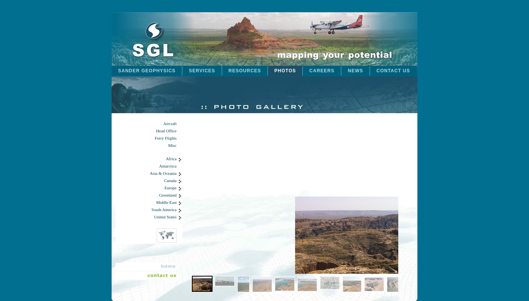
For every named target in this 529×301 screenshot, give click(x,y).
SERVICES (202, 70)
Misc (172, 145)
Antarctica (168, 166)
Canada (170, 181)
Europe (170, 188)
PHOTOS (285, 70)
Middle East (166, 202)
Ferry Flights (166, 138)
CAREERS (321, 70)
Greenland (168, 195)
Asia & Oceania (163, 173)
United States (165, 217)
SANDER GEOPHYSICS (146, 70)
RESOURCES (245, 70)
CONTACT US (393, 70)
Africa (171, 159)
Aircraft (170, 124)
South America (164, 210)
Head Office (166, 131)
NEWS (355, 70)
